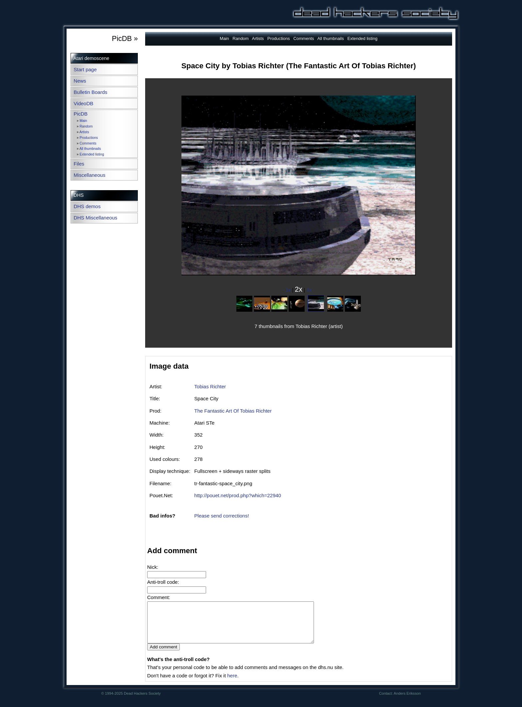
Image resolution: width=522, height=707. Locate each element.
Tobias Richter (210, 386)
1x (288, 290)
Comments (88, 143)
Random (86, 126)
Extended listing (92, 154)
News (80, 81)
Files (79, 164)
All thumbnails (90, 149)
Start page (85, 69)
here (232, 683)
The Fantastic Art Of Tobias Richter (233, 411)
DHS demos (87, 206)
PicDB (81, 114)
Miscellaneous (89, 175)
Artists (84, 132)
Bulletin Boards (90, 92)
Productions (89, 138)
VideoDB (83, 103)
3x (309, 290)
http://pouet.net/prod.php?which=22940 (237, 495)
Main (83, 121)
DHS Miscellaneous (95, 217)
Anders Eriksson (407, 701)
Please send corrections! (221, 516)
